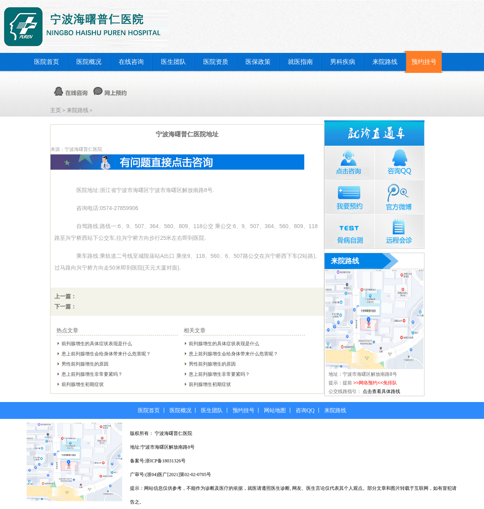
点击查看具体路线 (381, 391)
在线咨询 (131, 61)
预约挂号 (424, 61)
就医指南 (300, 61)
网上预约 (109, 91)
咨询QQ (305, 410)
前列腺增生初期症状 (82, 384)
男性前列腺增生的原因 (84, 364)
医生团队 (173, 61)
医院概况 (88, 61)
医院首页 (46, 61)
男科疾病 (342, 61)
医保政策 (258, 61)
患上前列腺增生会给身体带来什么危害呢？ (106, 354)
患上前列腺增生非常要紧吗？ (92, 374)
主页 (55, 110)
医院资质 (215, 61)
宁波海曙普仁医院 (173, 433)
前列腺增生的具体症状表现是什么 (96, 343)
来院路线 (384, 61)
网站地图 (275, 410)
